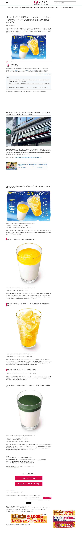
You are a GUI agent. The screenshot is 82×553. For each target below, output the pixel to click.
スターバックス (33, 70)
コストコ (12, 70)
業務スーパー (18, 70)
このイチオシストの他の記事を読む (43, 74)
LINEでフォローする (29, 478)
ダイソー (23, 70)
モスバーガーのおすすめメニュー (26, 7)
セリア (27, 70)
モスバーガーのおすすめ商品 (13, 7)
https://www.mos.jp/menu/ (12, 467)
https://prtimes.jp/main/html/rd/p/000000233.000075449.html (28, 157)
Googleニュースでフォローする (28, 484)
